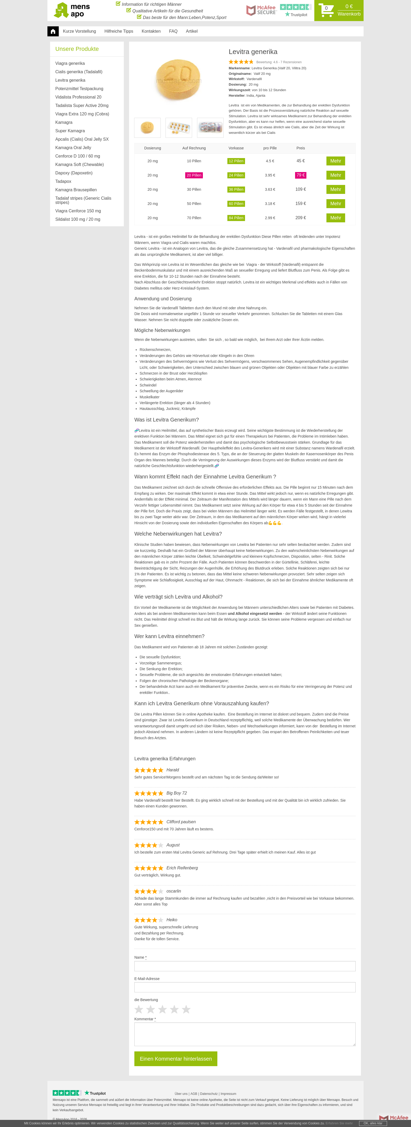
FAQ (173, 31)
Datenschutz (209, 1094)
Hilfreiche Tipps (118, 31)
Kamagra (63, 122)
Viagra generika (70, 63)
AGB (193, 1094)
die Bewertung (146, 1000)
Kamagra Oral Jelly (73, 147)
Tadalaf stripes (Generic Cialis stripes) (83, 200)
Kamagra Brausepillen (76, 190)
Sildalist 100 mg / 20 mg (77, 219)
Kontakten (151, 31)
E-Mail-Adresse (147, 979)
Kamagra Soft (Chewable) (79, 164)
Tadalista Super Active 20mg (82, 105)
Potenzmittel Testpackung (79, 88)
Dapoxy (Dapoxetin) (73, 173)
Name (140, 957)
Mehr (335, 161)
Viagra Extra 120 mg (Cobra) (82, 114)
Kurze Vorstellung (79, 31)
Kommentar (145, 1019)
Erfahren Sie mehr (339, 1123)
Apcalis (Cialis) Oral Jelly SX (82, 139)
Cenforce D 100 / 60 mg (77, 156)
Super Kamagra (70, 131)
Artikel (192, 31)
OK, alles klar (373, 1123)
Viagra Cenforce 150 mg (78, 211)
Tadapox (63, 181)
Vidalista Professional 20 (78, 97)
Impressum (228, 1094)
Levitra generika (70, 80)
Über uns (181, 1094)
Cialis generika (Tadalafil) (78, 72)
